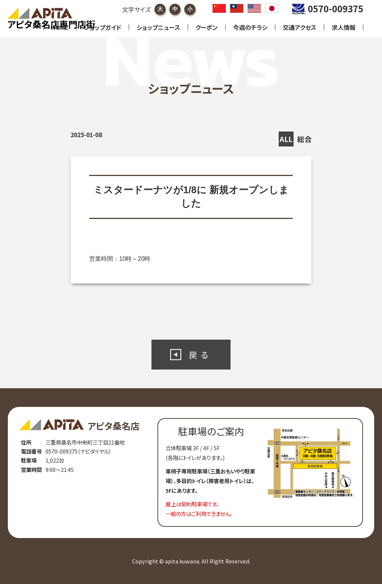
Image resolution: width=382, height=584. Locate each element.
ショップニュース (158, 27)
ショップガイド (102, 27)
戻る (200, 355)
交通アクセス (299, 27)
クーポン (206, 27)
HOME (60, 27)
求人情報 (344, 27)
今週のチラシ (250, 27)
